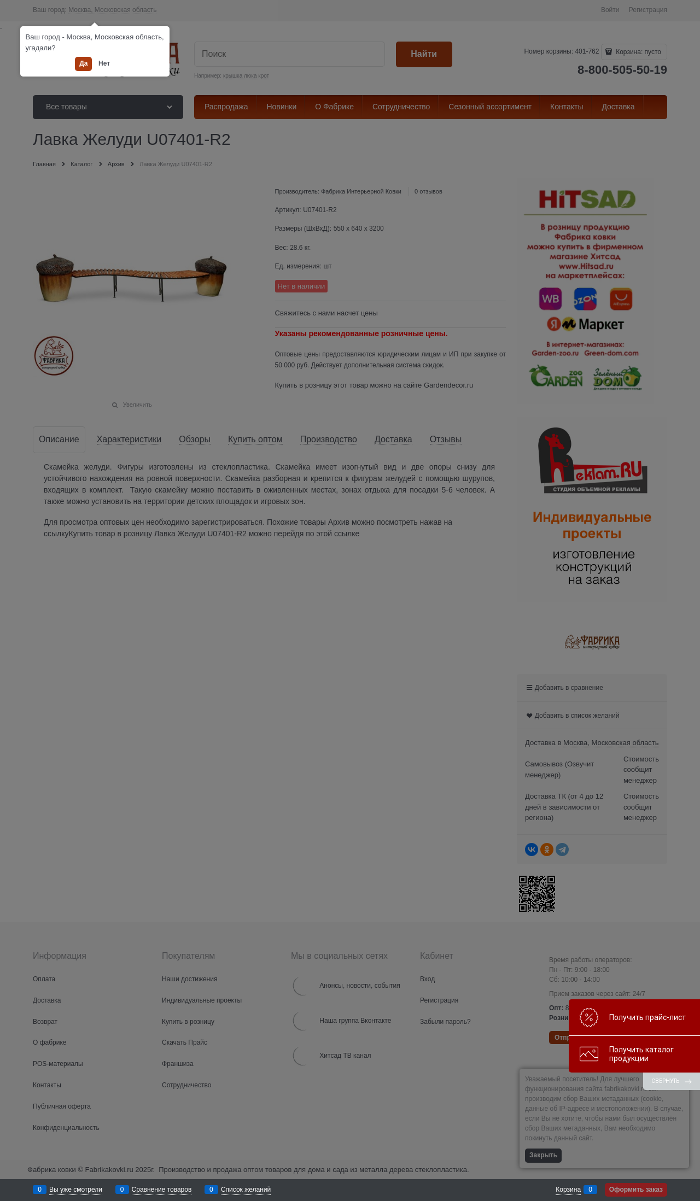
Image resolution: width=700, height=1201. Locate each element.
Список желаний (246, 1189)
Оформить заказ (636, 1189)
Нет (104, 63)
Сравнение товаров (162, 1189)
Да (83, 63)
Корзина (568, 1189)
